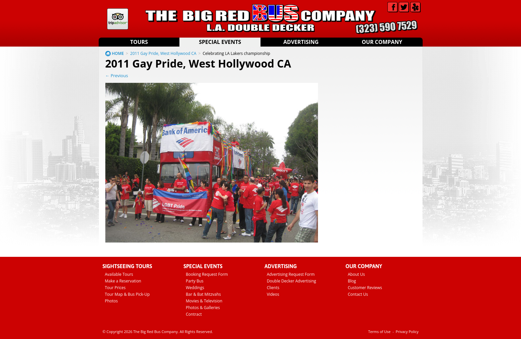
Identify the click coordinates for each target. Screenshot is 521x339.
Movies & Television (204, 301)
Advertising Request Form (291, 274)
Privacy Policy (407, 331)
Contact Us (358, 294)
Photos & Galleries (203, 307)
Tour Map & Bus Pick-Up (127, 294)
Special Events (220, 42)
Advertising (301, 42)
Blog (352, 281)
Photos (111, 301)
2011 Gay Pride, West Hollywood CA (163, 53)
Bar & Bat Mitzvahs (203, 294)
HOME (118, 53)
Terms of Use (379, 331)
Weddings (195, 287)
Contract (194, 314)
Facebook (392, 7)
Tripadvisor (117, 19)
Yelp (415, 7)
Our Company (382, 42)
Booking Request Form (207, 274)
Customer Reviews (365, 287)
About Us (356, 274)
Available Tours (119, 274)
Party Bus (194, 281)
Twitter (404, 7)
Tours (139, 42)
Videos (273, 294)
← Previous (116, 76)
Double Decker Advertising (291, 281)
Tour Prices (115, 287)
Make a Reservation (123, 281)
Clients (273, 287)
